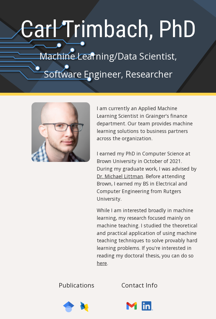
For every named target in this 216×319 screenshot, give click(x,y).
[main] (108, 47)
